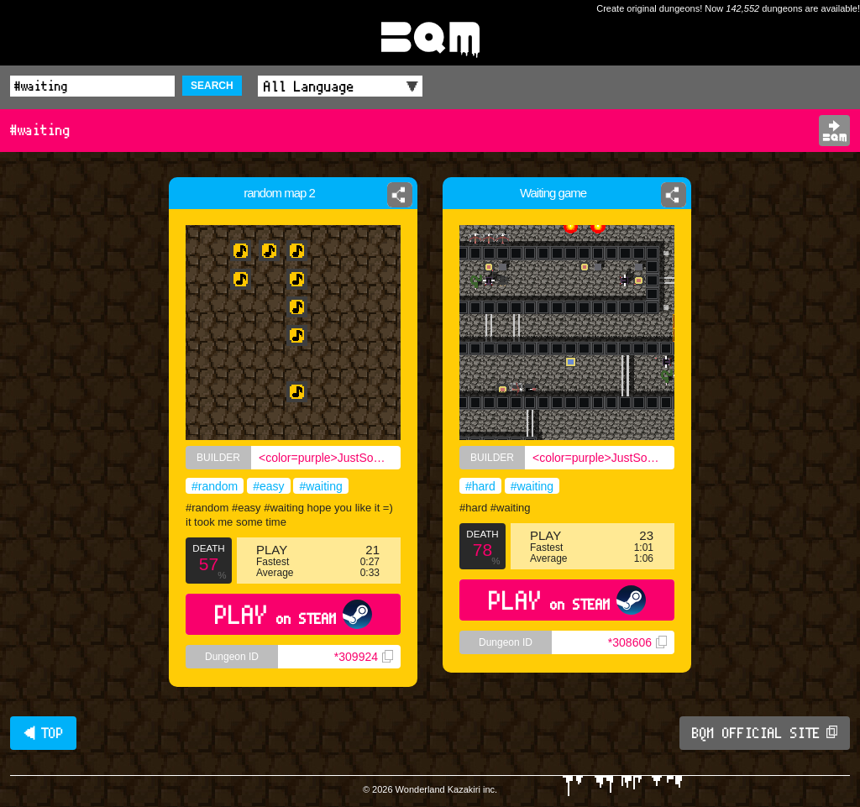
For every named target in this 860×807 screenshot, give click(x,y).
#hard (480, 486)
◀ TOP (43, 733)
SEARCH (212, 86)
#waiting (320, 486)
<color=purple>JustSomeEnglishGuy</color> (330, 457)
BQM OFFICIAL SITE (764, 733)
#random (214, 486)
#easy (268, 486)
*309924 (363, 656)
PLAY (293, 614)
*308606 (637, 642)
